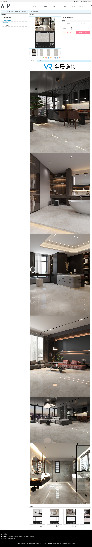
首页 (2, 11)
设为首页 (76, 1)
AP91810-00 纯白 (37, 526)
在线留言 (85, 1)
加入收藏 (80, 1)
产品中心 (8, 11)
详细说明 (32, 14)
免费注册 (5, 1)
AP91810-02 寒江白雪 (71, 526)
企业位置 (89, 1)
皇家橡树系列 (25, 11)
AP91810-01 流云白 (54, 526)
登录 (1, 1)
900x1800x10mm (16, 11)
